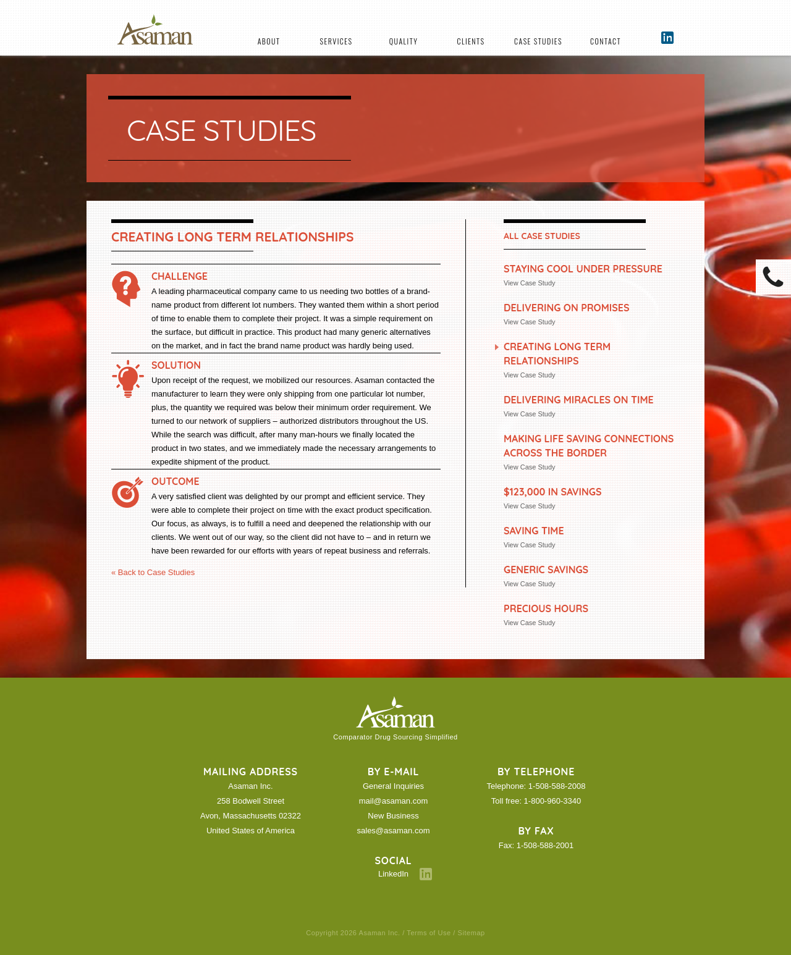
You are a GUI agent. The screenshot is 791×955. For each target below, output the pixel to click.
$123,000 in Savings (552, 492)
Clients (471, 41)
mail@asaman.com (393, 801)
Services (336, 41)
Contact (605, 41)
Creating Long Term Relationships (557, 353)
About (269, 41)
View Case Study (530, 283)
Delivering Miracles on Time (579, 399)
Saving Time (534, 530)
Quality (403, 41)
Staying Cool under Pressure (583, 269)
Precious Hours (546, 608)
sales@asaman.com (393, 830)
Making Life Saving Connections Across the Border (589, 445)
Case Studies (538, 41)
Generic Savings (546, 569)
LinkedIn (393, 873)
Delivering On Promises (567, 307)
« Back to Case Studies (153, 572)
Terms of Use (428, 932)
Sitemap (471, 932)
